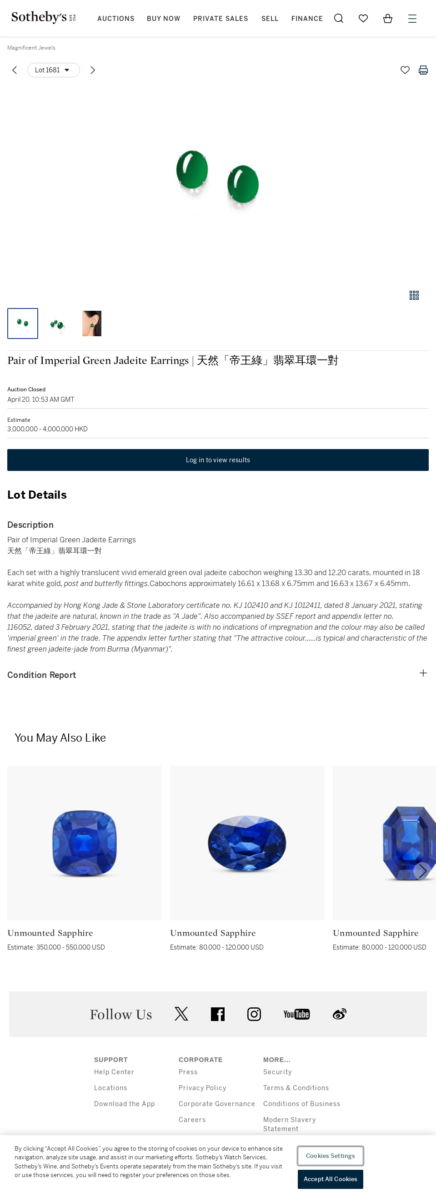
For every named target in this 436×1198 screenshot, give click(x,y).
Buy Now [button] (163, 19)
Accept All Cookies (330, 1179)
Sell (270, 19)
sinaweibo (339, 1014)
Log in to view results (218, 460)
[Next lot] (93, 70)
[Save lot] (405, 70)
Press (188, 1072)
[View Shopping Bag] (387, 18)
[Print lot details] (423, 70)
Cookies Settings (330, 1156)
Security (277, 1072)
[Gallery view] (414, 295)
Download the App (124, 1104)
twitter (181, 1014)
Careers (192, 1120)
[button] (218, 184)
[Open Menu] (412, 18)
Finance (307, 19)
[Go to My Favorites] (363, 18)
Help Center (114, 1072)
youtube (297, 1014)
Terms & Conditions (296, 1088)
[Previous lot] (14, 70)
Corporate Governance (217, 1104)
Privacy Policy (202, 1088)
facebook (218, 1014)
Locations (110, 1088)
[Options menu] (53, 70)
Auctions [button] (116, 19)
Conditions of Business (302, 1104)
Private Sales (220, 19)
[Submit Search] (338, 18)
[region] (218, 1166)
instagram (254, 1014)
